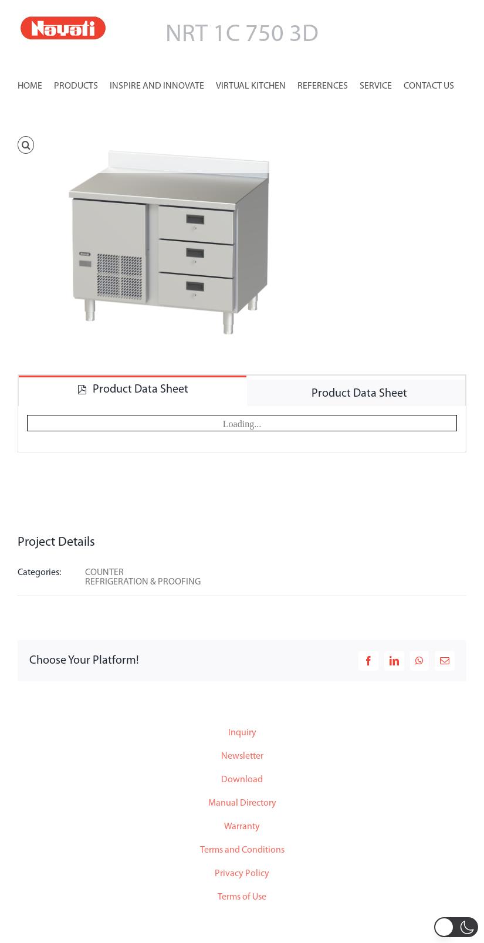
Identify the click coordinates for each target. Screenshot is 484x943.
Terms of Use (242, 897)
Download (242, 780)
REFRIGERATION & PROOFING (143, 582)
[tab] (132, 389)
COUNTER (104, 572)
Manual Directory (242, 803)
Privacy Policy (242, 873)
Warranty (242, 827)
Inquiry (242, 733)
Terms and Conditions (242, 850)
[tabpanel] (242, 429)
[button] (26, 143)
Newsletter (242, 756)
